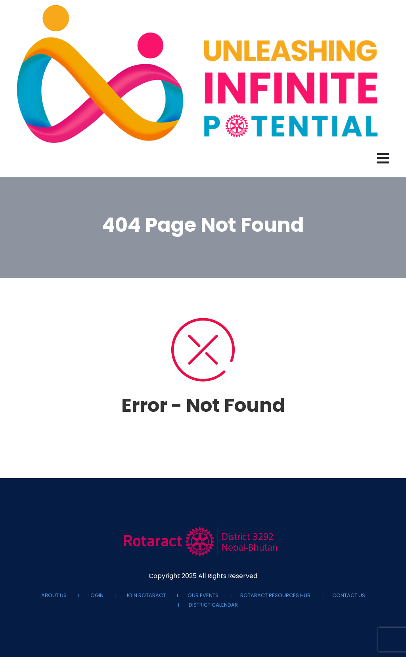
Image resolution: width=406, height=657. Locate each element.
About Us (54, 595)
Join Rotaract (145, 595)
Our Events (203, 595)
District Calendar (213, 605)
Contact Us (348, 595)
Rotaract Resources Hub (275, 595)
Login (95, 595)
